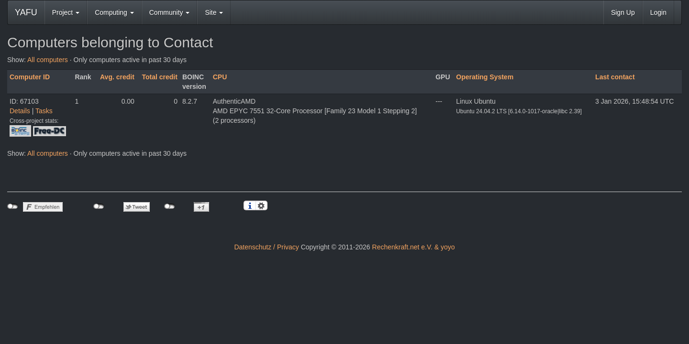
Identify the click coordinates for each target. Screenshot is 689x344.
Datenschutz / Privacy (266, 247)
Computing (114, 12)
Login (658, 12)
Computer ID (30, 77)
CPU (220, 77)
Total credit (160, 77)
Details (20, 111)
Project (65, 12)
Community (169, 12)
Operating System (484, 77)
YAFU (26, 12)
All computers (47, 60)
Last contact (614, 77)
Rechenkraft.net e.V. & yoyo (413, 247)
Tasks (44, 111)
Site (214, 12)
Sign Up (623, 12)
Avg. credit (117, 77)
